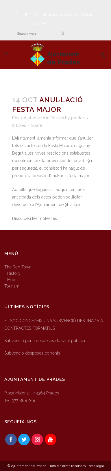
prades (78, 118)
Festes (57, 118)
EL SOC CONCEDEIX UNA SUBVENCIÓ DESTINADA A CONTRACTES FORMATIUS (53, 324)
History (14, 273)
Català (86, 14)
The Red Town (18, 267)
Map (11, 279)
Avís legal (96, 466)
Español (56, 14)
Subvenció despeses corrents (32, 353)
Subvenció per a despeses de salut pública (44, 340)
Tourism (11, 286)
